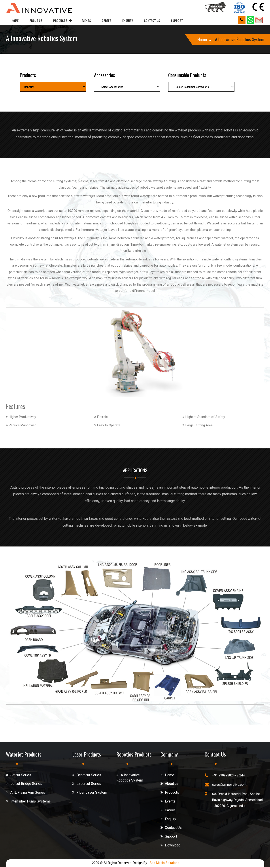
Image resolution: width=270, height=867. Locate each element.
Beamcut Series (89, 775)
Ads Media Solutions (164, 863)
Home (15, 20)
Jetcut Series (20, 775)
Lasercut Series (89, 784)
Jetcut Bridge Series (26, 784)
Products (60, 20)
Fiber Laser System (92, 792)
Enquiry (127, 20)
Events (86, 20)
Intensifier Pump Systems (30, 801)
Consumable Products (187, 74)
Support (177, 20)
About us (36, 20)
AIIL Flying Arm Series (27, 792)
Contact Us (173, 827)
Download (172, 845)
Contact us (152, 20)
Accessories (104, 74)
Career (106, 20)
